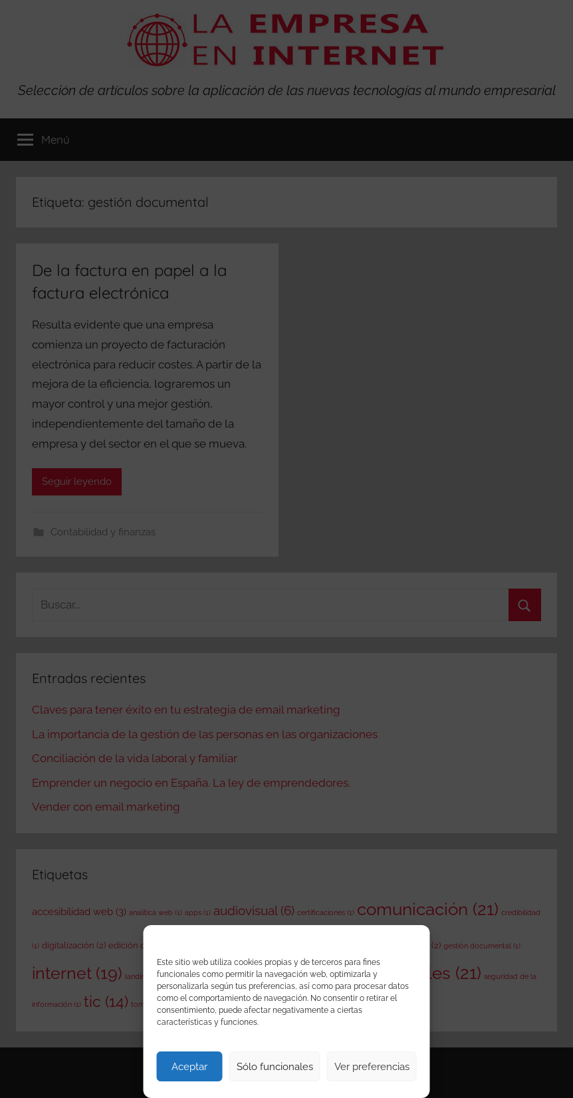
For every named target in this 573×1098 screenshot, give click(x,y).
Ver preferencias (371, 1067)
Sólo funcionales (275, 1067)
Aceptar (189, 1067)
